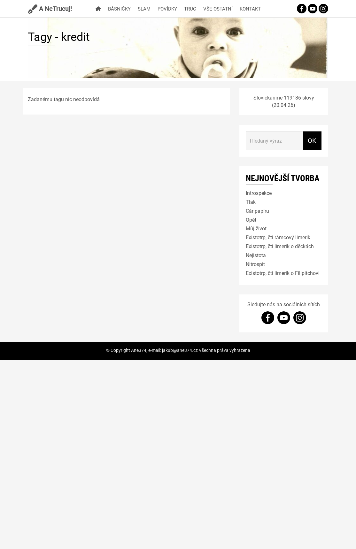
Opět (251, 219)
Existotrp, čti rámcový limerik (278, 237)
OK (312, 140)
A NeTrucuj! (50, 8)
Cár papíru (257, 210)
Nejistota (256, 255)
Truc (190, 8)
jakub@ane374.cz (180, 350)
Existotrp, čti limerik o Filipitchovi (283, 273)
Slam (144, 8)
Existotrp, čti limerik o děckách (280, 246)
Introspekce (259, 192)
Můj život (256, 228)
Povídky (167, 8)
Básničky (119, 8)
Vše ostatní (218, 8)
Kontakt (250, 8)
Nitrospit (255, 264)
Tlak (251, 201)
